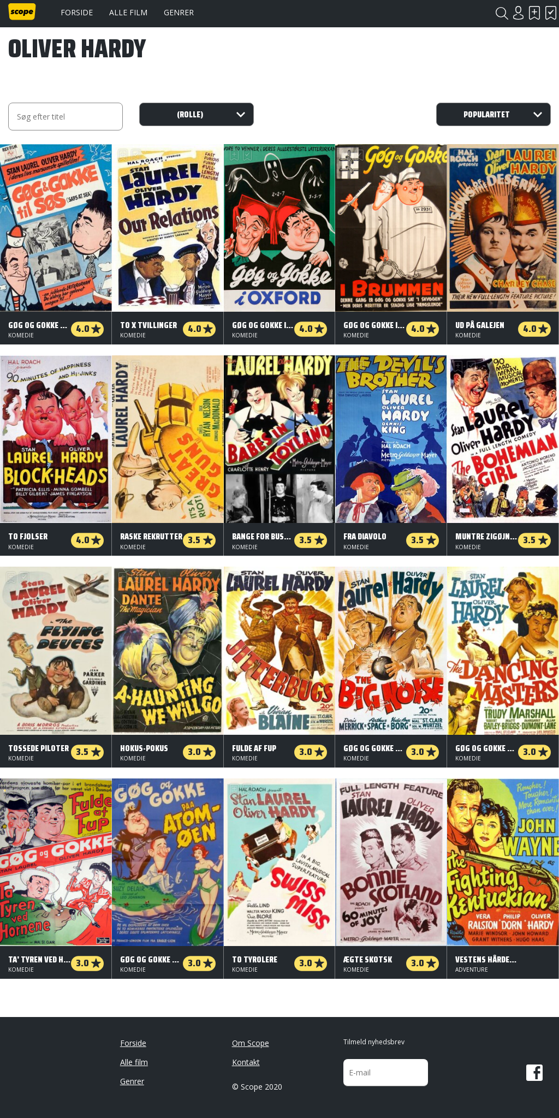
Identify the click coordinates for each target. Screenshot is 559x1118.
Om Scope (250, 1043)
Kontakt (246, 1062)
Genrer (179, 12)
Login (518, 13)
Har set (551, 13)
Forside (77, 12)
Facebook (534, 1073)
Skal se (534, 13)
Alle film (128, 12)
